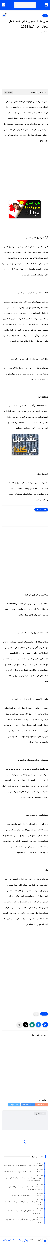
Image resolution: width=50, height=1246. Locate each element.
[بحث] (3, 5)
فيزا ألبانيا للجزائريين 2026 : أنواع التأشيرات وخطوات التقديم (24, 1221)
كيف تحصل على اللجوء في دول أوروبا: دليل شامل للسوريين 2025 (25, 1212)
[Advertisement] (25, 61)
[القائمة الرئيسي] (46, 5)
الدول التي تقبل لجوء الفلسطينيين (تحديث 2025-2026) (23, 1171)
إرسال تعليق (40, 1113)
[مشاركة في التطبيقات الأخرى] (19, 1024)
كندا (45, 15)
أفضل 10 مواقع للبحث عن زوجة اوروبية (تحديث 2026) (23, 1165)
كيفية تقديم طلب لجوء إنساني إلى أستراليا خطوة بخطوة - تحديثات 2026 (26, 1188)
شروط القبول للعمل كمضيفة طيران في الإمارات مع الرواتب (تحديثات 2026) (24, 1179)
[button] (38, 1024)
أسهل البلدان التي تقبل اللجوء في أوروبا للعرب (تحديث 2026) (24, 1203)
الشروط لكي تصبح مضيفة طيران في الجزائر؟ (26, 1195)
